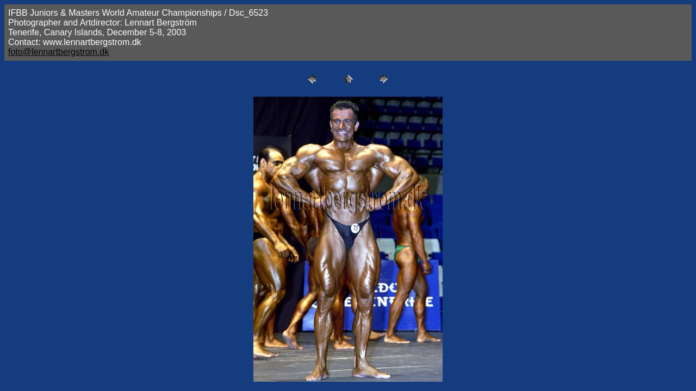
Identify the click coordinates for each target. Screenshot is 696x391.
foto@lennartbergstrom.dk (58, 51)
